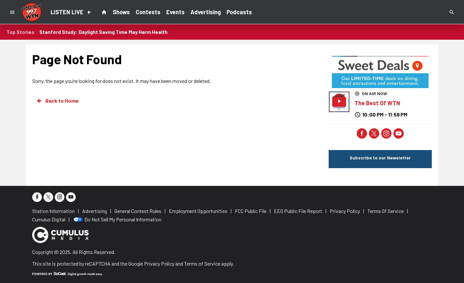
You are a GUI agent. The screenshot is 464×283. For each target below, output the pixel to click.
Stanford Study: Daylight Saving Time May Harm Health (103, 32)
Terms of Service (202, 263)
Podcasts (239, 11)
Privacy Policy (159, 263)
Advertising (205, 11)
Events (175, 11)
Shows (121, 11)
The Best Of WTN (377, 102)
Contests (148, 11)
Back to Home (57, 100)
